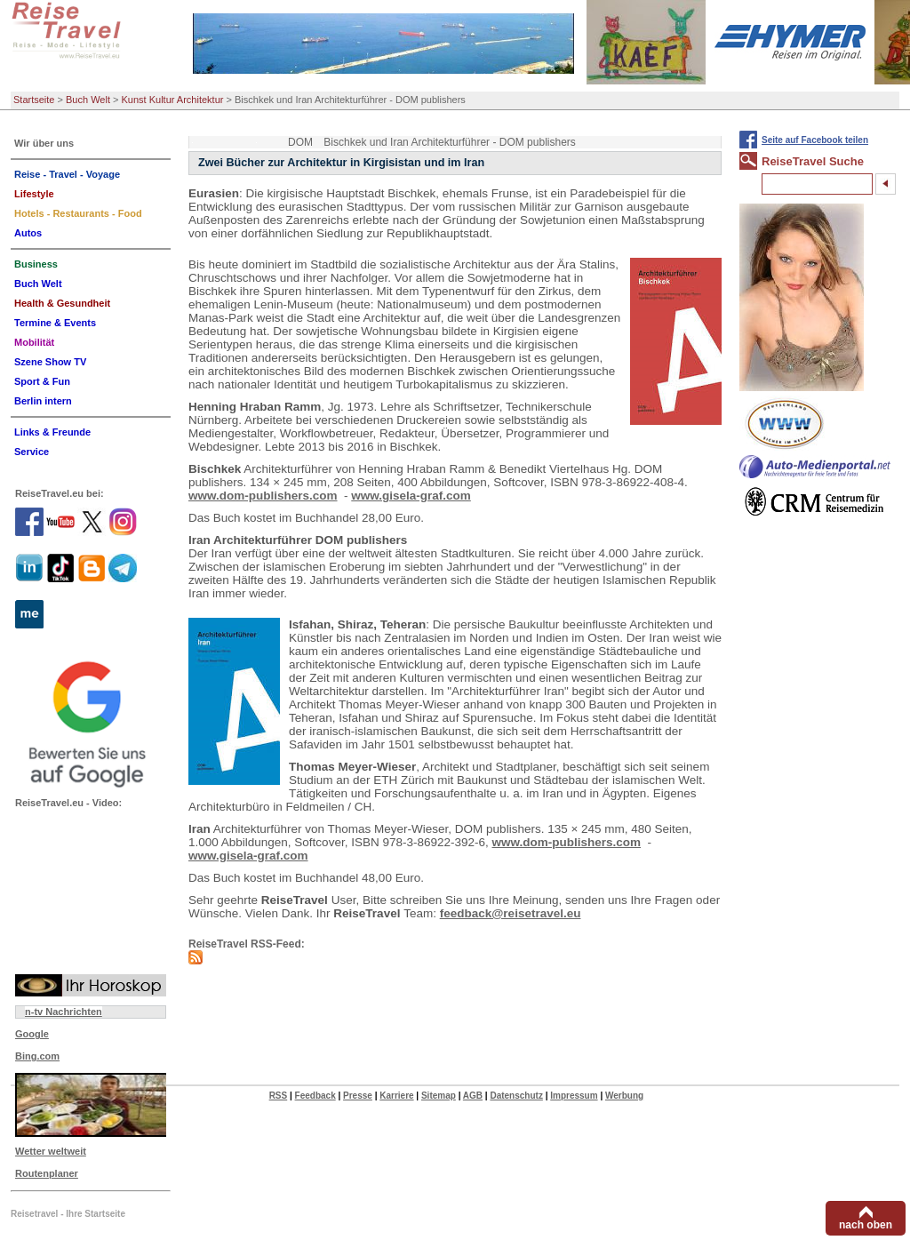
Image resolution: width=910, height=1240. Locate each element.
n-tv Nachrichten (63, 1011)
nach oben (865, 1225)
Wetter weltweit (50, 1151)
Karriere (396, 1095)
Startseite (33, 99)
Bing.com (37, 1056)
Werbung (624, 1095)
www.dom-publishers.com (263, 495)
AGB (473, 1095)
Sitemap (438, 1095)
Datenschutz (516, 1095)
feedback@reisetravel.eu (510, 913)
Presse (357, 1095)
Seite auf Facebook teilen (815, 140)
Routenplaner (46, 1173)
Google (32, 1033)
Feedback (315, 1095)
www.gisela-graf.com (411, 495)
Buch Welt (88, 99)
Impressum (573, 1095)
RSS (278, 1095)
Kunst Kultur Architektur (173, 99)
